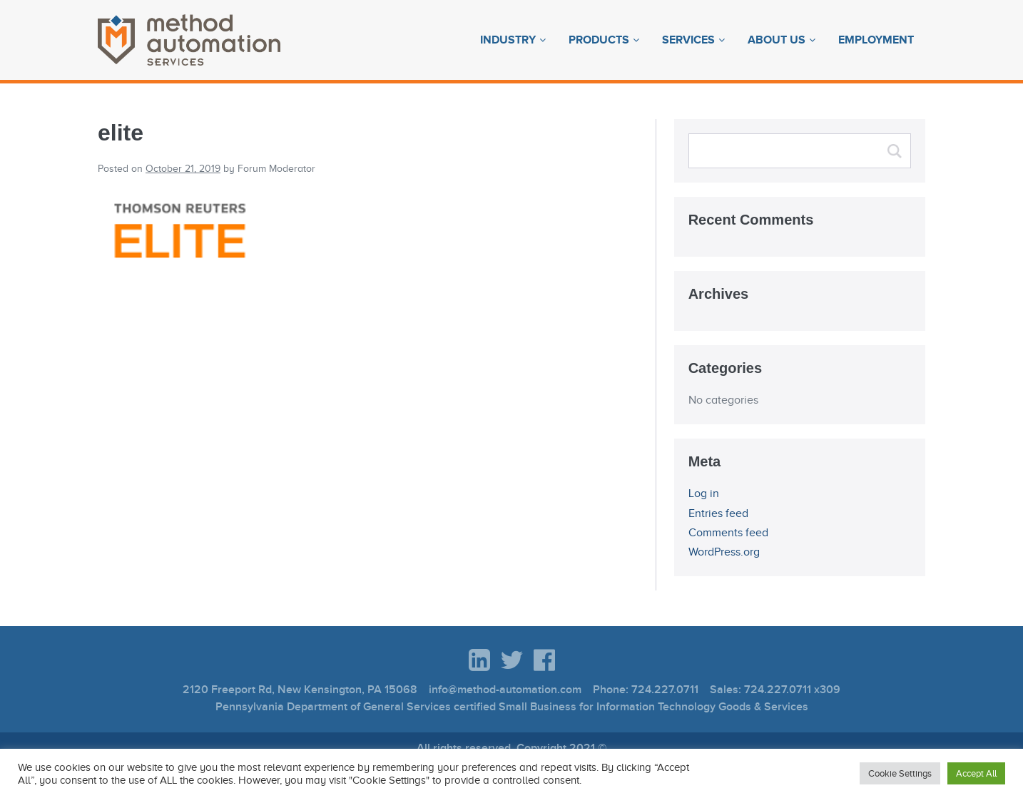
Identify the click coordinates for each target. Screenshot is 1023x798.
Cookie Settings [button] (900, 773)
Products (599, 40)
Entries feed (718, 513)
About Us (776, 40)
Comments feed (728, 532)
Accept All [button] (976, 773)
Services (688, 40)
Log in (703, 493)
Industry (508, 40)
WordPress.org (724, 552)
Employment (876, 40)
